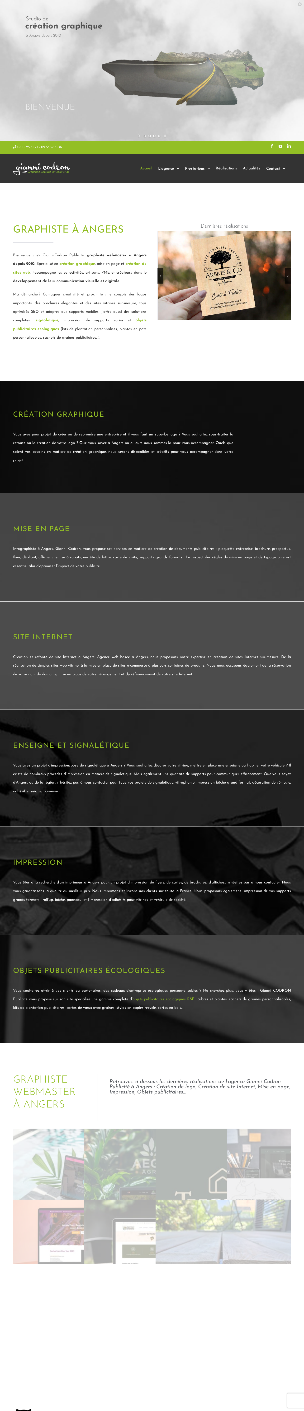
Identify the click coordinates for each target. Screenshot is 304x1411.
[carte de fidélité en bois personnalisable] (224, 275)
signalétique (47, 320)
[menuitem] (146, 168)
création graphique (77, 264)
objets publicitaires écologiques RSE (163, 999)
